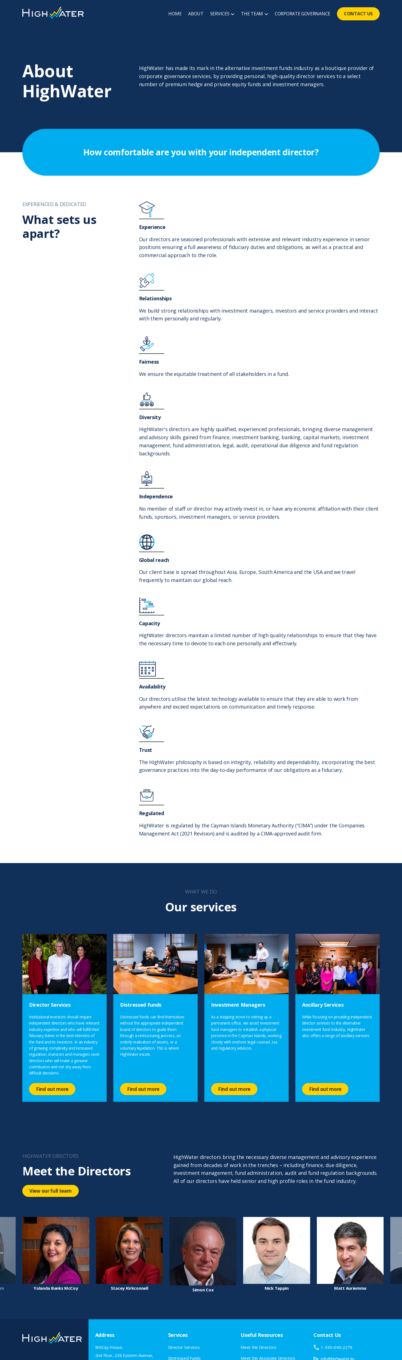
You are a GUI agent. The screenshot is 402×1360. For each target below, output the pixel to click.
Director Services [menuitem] (184, 1347)
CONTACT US (358, 14)
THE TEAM (252, 14)
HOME (174, 14)
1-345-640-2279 (336, 1347)
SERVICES (219, 14)
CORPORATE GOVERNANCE (302, 14)
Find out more (52, 1089)
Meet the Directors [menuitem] (258, 1347)
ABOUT (196, 14)
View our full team (50, 1191)
